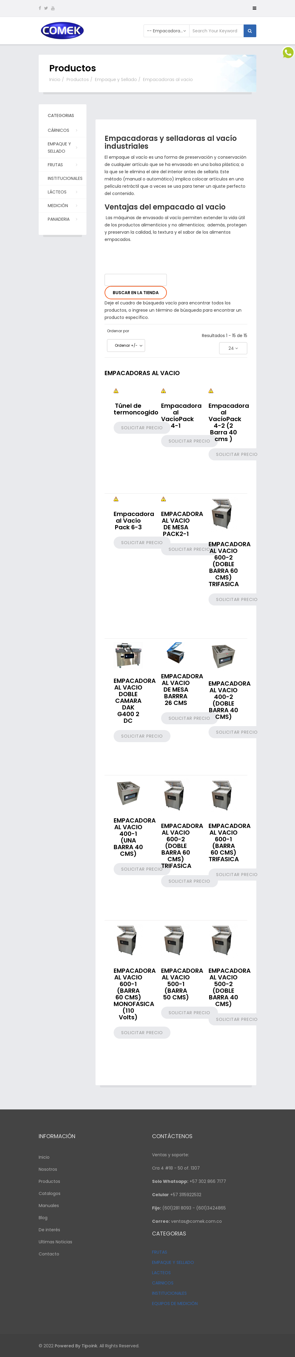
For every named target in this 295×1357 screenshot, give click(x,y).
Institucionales (65, 180)
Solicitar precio (142, 428)
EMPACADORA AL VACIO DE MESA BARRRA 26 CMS (182, 689)
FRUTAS (159, 1252)
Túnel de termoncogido (136, 409)
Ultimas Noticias (55, 1242)
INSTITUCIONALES (169, 1293)
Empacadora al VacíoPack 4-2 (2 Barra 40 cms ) (229, 422)
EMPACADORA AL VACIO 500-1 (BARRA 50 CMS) (182, 984)
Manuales (49, 1206)
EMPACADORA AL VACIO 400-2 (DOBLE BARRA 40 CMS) (230, 700)
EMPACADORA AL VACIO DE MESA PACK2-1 (182, 524)
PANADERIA (62, 219)
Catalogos (49, 1193)
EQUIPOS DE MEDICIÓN (175, 1303)
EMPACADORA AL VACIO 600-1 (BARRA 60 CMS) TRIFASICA (230, 842)
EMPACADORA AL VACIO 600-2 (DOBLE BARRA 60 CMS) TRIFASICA (230, 564)
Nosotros (48, 1169)
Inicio (54, 79)
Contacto (49, 1254)
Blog (43, 1218)
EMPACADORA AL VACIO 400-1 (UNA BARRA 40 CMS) (135, 837)
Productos (77, 79)
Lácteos (62, 191)
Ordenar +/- (126, 345)
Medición (62, 205)
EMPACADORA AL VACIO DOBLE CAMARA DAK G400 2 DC (135, 701)
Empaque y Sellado (116, 79)
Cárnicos (62, 130)
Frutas (62, 164)
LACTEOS (161, 1273)
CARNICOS (162, 1283)
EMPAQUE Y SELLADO (173, 1262)
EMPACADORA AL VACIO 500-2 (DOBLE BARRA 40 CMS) (230, 987)
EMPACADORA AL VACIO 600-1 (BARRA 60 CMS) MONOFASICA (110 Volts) (135, 993)
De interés (49, 1230)
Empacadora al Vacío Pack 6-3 (134, 520)
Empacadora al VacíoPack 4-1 (181, 415)
